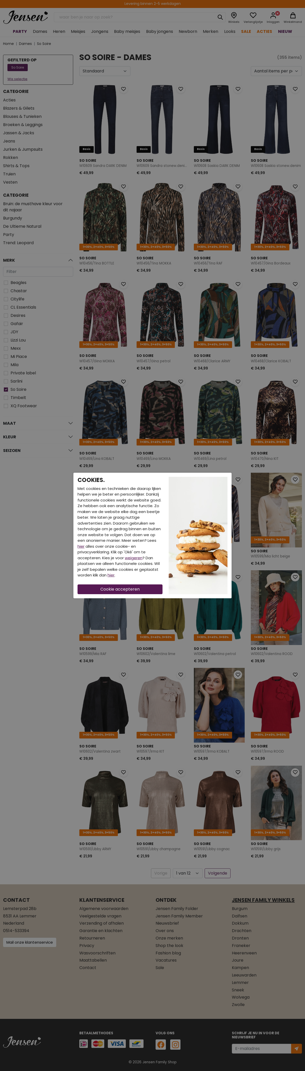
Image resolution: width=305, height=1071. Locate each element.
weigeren (133, 558)
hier (81, 546)
